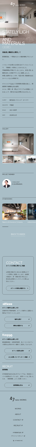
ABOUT (18, 414)
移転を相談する (18, 325)
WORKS (18, 409)
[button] (32, 144)
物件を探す (18, 319)
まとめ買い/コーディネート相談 (18, 357)
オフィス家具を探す (18, 351)
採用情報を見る (18, 385)
